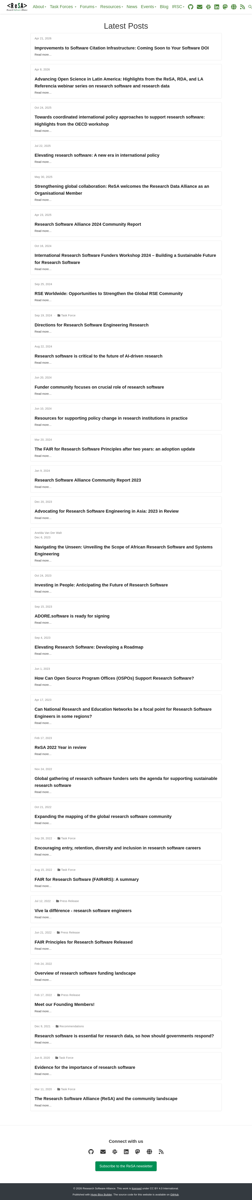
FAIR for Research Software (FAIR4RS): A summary (87, 879)
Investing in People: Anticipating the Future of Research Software (101, 584)
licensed (137, 1188)
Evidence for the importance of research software (85, 1067)
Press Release (69, 901)
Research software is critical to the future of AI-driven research (99, 356)
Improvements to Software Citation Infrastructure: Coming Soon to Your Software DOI (122, 48)
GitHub (174, 1194)
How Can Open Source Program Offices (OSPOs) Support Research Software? (114, 678)
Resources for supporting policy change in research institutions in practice (111, 418)
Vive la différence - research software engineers (83, 910)
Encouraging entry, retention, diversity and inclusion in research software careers (118, 847)
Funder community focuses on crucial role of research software (99, 387)
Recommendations (71, 1026)
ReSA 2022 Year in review (60, 747)
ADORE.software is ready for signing (72, 616)
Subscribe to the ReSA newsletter (125, 1166)
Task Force (68, 315)
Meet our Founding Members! (65, 1004)
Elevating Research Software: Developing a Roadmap (89, 647)
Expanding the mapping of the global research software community (103, 816)
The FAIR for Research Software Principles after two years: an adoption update (115, 449)
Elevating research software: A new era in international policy (97, 155)
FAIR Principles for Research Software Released (84, 942)
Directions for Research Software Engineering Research (92, 325)
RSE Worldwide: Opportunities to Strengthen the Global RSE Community (109, 293)
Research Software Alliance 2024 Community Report (88, 224)
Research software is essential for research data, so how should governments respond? (124, 1035)
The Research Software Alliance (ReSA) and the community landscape (106, 1098)
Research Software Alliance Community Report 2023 (88, 480)
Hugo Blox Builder (101, 1194)
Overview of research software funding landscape (85, 973)
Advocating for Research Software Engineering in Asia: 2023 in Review (107, 511)
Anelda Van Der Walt (48, 532)
